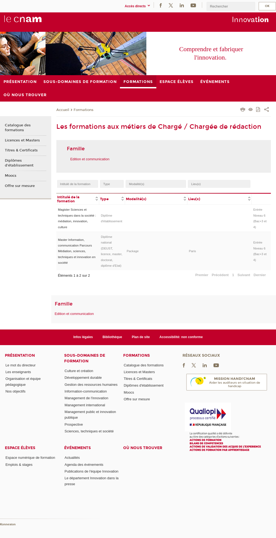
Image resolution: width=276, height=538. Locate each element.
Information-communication (86, 391)
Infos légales (83, 337)
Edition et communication (89, 159)
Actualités (72, 458)
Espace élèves (20, 448)
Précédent (220, 275)
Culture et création (79, 371)
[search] (230, 6)
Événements (77, 448)
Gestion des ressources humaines (91, 385)
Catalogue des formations (18, 127)
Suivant (243, 275)
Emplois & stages (18, 465)
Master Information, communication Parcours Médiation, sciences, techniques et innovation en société (76, 251)
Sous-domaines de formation (84, 358)
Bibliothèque (112, 337)
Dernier (260, 275)
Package (133, 251)
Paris (192, 251)
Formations (84, 110)
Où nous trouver (142, 448)
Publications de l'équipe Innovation (92, 471)
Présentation (20, 355)
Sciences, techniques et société (89, 431)
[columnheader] (77, 199)
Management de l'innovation (86, 398)
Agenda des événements (84, 465)
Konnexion (8, 524)
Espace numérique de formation (30, 458)
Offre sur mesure (20, 186)
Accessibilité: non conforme (181, 337)
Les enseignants (18, 372)
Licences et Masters (22, 140)
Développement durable (83, 378)
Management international (85, 405)
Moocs (10, 175)
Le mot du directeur (20, 365)
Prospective (74, 424)
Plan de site (141, 337)
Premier (201, 275)
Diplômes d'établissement (19, 163)
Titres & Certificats (21, 150)
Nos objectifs (15, 391)
